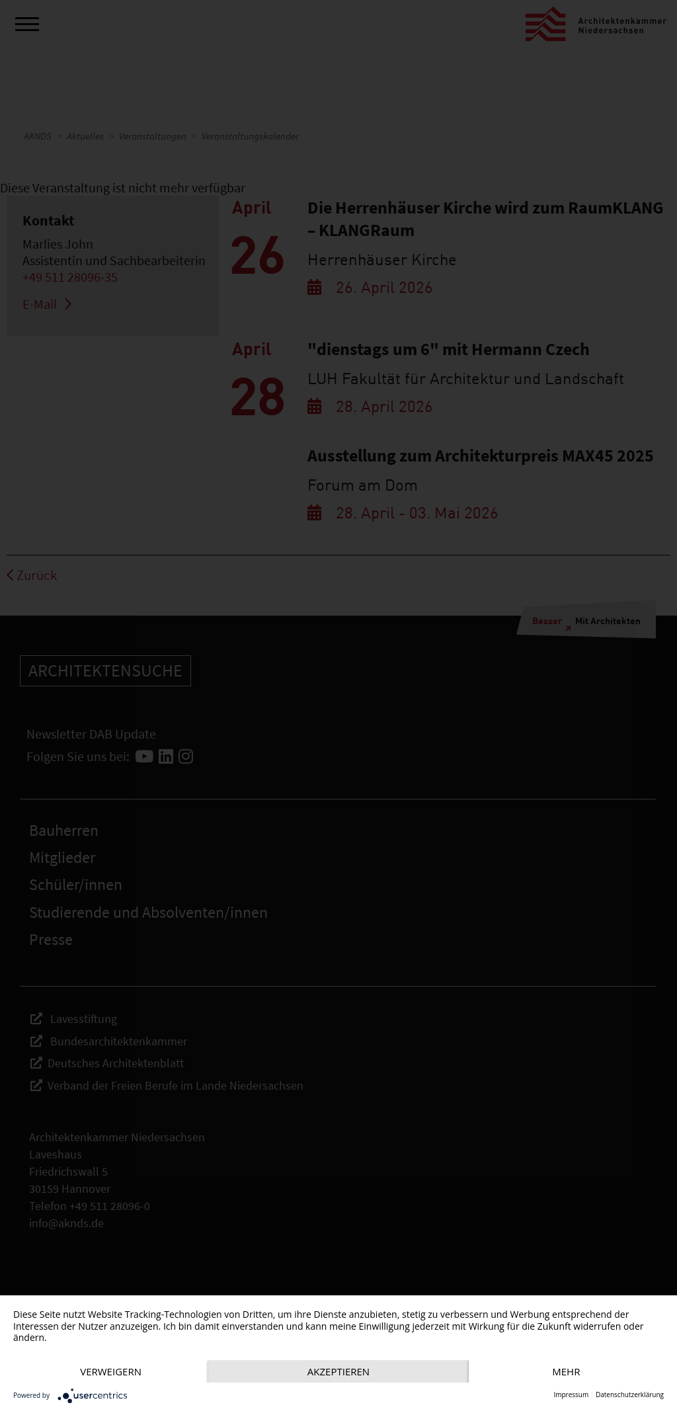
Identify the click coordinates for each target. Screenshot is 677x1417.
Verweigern (110, 1371)
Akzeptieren (338, 1371)
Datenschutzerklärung (630, 1395)
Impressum (570, 1395)
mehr (566, 1371)
